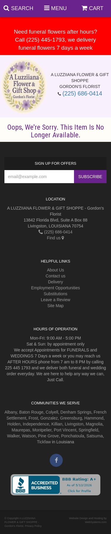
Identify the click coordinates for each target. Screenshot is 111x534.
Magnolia (94, 424)
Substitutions (55, 293)
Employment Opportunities (55, 287)
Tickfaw (44, 441)
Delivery (55, 281)
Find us (55, 237)
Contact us (55, 276)
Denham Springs (75, 412)
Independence (36, 424)
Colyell (52, 412)
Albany (10, 412)
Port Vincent (65, 430)
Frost (33, 418)
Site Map (55, 305)
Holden (13, 424)
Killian (57, 424)
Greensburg (71, 418)
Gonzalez (49, 418)
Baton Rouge (31, 412)
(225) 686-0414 (82, 93)
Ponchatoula (72, 436)
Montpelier (42, 430)
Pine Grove (48, 436)
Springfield (88, 430)
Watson (29, 436)
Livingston (74, 424)
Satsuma (94, 436)
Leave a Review (55, 299)
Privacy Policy (33, 525)
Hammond (94, 418)
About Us (55, 270)
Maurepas (21, 430)
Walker (13, 436)
